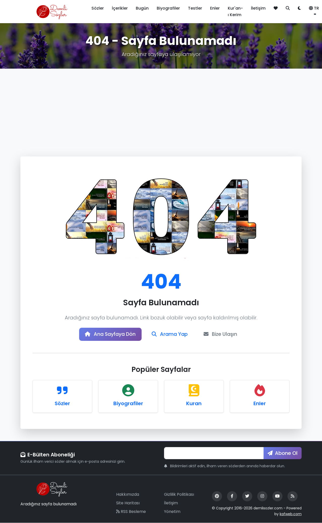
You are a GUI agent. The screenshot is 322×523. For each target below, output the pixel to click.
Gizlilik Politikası (179, 495)
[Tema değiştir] (299, 8)
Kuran (194, 403)
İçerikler (120, 8)
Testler (195, 8)
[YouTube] (277, 497)
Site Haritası (128, 503)
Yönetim (172, 512)
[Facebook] (232, 497)
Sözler (97, 8)
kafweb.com (291, 514)
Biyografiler (168, 8)
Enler (215, 8)
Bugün (142, 8)
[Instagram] (262, 497)
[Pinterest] (217, 497)
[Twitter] (247, 497)
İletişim (258, 8)
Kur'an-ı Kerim (235, 11)
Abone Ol (283, 453)
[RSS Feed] (292, 497)
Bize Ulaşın (222, 334)
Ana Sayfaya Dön (109, 334)
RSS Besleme (131, 512)
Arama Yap (170, 334)
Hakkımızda (127, 495)
